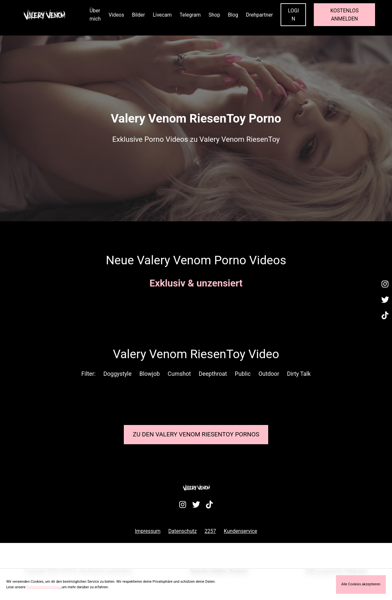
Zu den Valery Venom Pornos (196, 434)
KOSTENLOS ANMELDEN (344, 14)
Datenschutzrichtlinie (43, 587)
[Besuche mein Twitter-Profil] (385, 300)
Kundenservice (240, 531)
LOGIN (293, 14)
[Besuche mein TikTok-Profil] (385, 315)
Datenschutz (182, 531)
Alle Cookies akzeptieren (360, 584)
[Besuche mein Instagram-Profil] (385, 284)
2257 (210, 531)
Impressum (148, 531)
